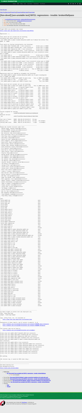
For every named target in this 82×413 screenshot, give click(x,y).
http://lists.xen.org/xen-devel (9, 368)
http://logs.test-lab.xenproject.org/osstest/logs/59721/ (17, 30)
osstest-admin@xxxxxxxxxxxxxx (28, 19)
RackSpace (24, 402)
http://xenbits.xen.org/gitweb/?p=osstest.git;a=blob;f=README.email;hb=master (26, 324)
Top (1, 9)
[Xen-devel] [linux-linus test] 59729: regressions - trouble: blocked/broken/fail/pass (30, 379)
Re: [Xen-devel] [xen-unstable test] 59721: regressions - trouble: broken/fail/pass (26, 373)
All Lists (4, 9)
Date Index (25, 12)
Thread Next (19, 12)
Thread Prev (13, 12)
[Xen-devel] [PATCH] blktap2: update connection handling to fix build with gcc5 (29, 377)
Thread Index (31, 12)
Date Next (7, 12)
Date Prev (2, 12)
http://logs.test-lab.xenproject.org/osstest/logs (17, 319)
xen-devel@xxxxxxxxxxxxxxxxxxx (12, 19)
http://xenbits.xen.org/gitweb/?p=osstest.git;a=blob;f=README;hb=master (24, 325)
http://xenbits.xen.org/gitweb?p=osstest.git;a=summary (19, 330)
